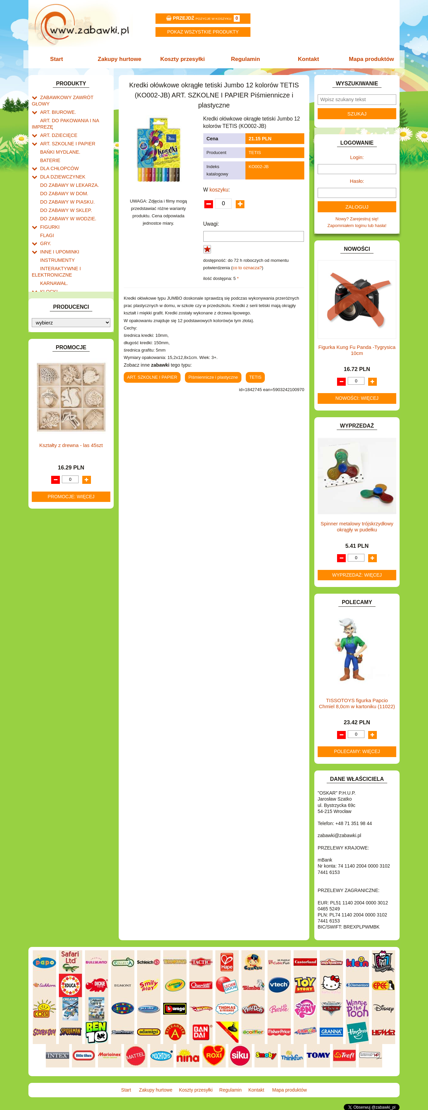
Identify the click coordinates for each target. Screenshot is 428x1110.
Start (59, 59)
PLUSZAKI (50, 344)
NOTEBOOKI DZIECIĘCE (65, 328)
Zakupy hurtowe (121, 59)
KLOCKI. (48, 269)
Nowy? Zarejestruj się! (357, 218)
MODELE (49, 313)
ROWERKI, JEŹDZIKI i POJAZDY (73, 359)
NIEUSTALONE (55, 413)
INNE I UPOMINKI (58, 232)
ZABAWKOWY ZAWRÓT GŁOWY (73, 96)
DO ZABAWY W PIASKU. (65, 187)
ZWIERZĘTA (52, 405)
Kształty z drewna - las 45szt (71, 576)
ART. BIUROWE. (56, 104)
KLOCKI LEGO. (55, 277)
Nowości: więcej (357, 398)
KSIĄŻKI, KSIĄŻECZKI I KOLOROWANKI (59, 295)
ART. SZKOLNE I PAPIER (65, 133)
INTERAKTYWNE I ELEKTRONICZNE (54, 251)
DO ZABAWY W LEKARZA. (67, 171)
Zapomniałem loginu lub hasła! (356, 225)
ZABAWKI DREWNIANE (63, 389)
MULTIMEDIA (53, 320)
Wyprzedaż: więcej (357, 575)
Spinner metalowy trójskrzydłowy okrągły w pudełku (357, 526)
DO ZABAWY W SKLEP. (63, 194)
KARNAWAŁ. (53, 261)
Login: (357, 157)
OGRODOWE (53, 336)
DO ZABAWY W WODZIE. (65, 202)
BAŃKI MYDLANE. (58, 141)
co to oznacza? (247, 267)
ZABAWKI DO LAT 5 (60, 382)
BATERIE (49, 148)
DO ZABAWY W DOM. (62, 179)
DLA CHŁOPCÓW (57, 156)
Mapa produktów (368, 59)
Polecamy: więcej (357, 751)
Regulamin (244, 59)
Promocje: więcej (70, 628)
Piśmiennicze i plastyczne (213, 377)
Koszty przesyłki (183, 59)
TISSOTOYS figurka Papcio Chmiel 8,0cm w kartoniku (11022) (357, 703)
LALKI (46, 305)
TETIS (255, 152)
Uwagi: (211, 224)
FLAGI (46, 217)
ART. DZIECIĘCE (57, 125)
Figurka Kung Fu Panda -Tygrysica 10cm (357, 350)
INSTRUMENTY (56, 240)
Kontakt (306, 59)
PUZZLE (48, 351)
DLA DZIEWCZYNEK (60, 163)
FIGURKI (49, 210)
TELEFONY (51, 374)
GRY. (45, 225)
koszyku (219, 190)
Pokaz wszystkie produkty (203, 31)
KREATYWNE (53, 284)
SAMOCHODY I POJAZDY (66, 366)
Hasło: (357, 181)
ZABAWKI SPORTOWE (63, 397)
